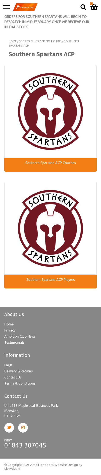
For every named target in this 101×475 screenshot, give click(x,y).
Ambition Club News (20, 336)
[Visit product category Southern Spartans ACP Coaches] (50, 118)
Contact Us (13, 377)
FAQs (8, 365)
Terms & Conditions (20, 383)
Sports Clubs (29, 41)
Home (13, 41)
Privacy (10, 330)
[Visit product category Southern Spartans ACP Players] (50, 235)
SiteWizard (12, 468)
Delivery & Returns (18, 371)
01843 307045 (25, 445)
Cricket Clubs (51, 41)
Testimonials (14, 342)
